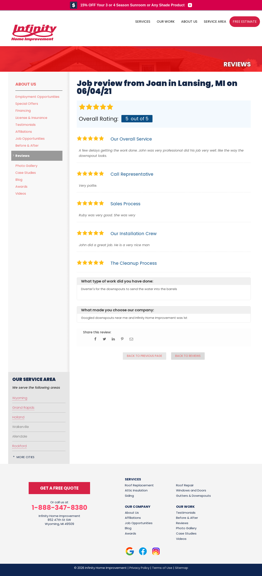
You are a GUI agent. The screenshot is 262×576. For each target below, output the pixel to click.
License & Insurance (31, 118)
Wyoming (19, 398)
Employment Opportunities (37, 97)
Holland (18, 417)
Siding (129, 495)
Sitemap (181, 568)
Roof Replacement (139, 485)
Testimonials (25, 125)
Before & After (27, 145)
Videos (20, 193)
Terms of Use (162, 568)
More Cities (26, 457)
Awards (21, 187)
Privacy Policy (139, 568)
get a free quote (59, 488)
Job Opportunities (30, 139)
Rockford (19, 446)
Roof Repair (185, 485)
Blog (18, 180)
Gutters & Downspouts (193, 495)
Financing (23, 111)
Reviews (22, 156)
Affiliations (23, 132)
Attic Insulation (136, 490)
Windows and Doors (191, 490)
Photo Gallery (26, 166)
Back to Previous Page (144, 356)
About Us (25, 84)
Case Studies (25, 173)
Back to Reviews (188, 356)
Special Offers (26, 104)
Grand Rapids (23, 407)
